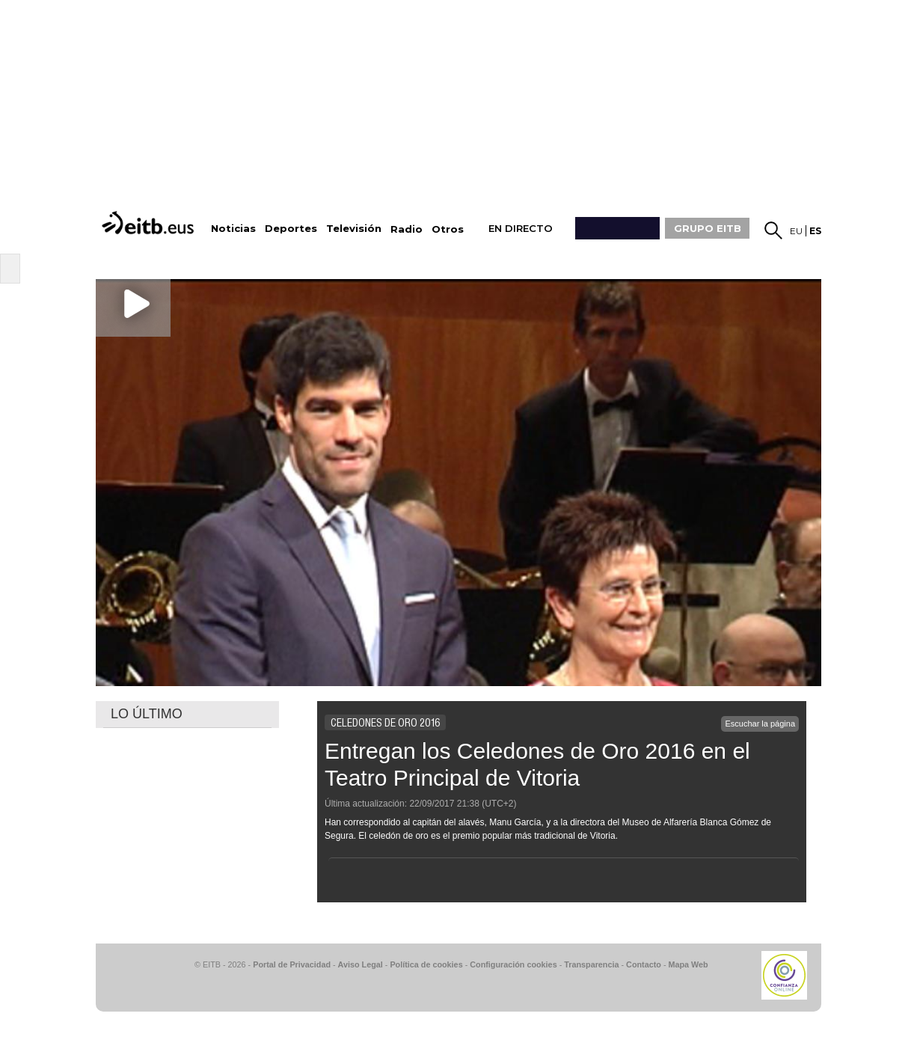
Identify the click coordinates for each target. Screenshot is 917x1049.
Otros (448, 229)
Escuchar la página (760, 723)
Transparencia (591, 964)
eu (796, 230)
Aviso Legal (360, 964)
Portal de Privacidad (292, 964)
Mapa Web (688, 964)
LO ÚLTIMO (147, 713)
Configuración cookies (513, 964)
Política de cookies (426, 964)
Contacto (643, 964)
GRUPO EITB (707, 228)
